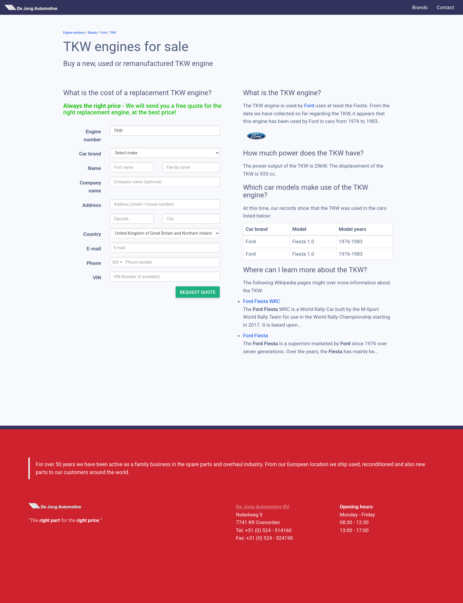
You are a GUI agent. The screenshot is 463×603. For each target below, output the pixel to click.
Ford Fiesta (255, 335)
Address (91, 205)
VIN (97, 278)
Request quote (198, 292)
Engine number (92, 135)
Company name (90, 187)
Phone (94, 263)
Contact (445, 7)
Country (92, 234)
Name (94, 168)
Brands (420, 7)
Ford (309, 105)
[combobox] (117, 262)
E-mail (94, 249)
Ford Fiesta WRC (261, 301)
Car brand (90, 154)
